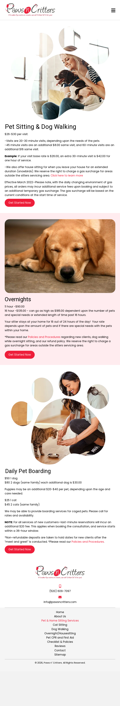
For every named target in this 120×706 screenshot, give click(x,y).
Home (60, 612)
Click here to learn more (67, 175)
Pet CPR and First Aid (60, 637)
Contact (60, 650)
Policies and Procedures (44, 337)
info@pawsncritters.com (60, 602)
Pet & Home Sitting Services (60, 620)
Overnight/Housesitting (60, 633)
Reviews (60, 646)
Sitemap (60, 654)
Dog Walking (60, 629)
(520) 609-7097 (60, 591)
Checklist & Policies (60, 642)
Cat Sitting (60, 625)
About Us (60, 616)
